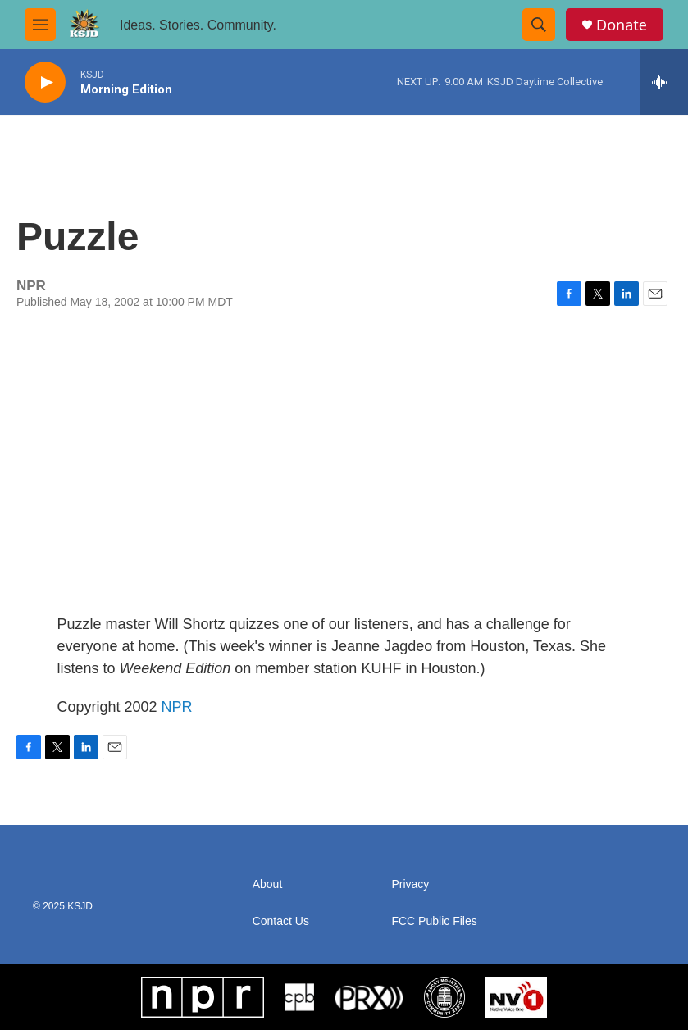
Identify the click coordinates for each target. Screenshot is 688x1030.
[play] (45, 82)
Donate (621, 25)
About (268, 884)
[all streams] (664, 82)
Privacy (410, 884)
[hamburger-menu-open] (40, 24)
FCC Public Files (433, 921)
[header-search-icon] (538, 24)
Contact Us (281, 921)
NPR (177, 707)
